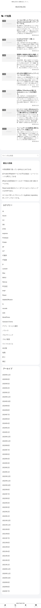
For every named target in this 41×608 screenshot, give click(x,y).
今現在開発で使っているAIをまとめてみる (16, 170)
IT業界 (4, 256)
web (3, 313)
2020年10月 (6, 578)
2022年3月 (6, 508)
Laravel (4, 269)
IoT (3, 251)
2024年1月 (6, 433)
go (3, 247)
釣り (3, 357)
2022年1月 (6, 516)
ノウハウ (5, 331)
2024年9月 (6, 406)
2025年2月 (6, 388)
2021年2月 (6, 561)
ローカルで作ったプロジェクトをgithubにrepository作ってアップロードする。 (20, 197)
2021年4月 (6, 552)
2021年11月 (6, 525)
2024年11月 (6, 397)
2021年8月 (6, 534)
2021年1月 (6, 565)
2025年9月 (6, 380)
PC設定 (5, 287)
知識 (3, 353)
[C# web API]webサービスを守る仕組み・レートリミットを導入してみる (20, 175)
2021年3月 (6, 556)
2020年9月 (6, 583)
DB (3, 225)
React (4, 295)
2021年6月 (6, 543)
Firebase (5, 238)
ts (3, 304)
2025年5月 (6, 384)
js (2, 265)
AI (3, 212)
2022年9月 (6, 490)
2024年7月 (6, 415)
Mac (3, 273)
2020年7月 (6, 591)
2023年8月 (6, 446)
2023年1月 (6, 472)
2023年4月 (6, 459)
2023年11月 (6, 441)
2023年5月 (6, 455)
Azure (4, 216)
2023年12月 (6, 437)
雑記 (3, 362)
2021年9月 (6, 530)
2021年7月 (6, 538)
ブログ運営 (6, 340)
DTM (4, 229)
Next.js (4, 282)
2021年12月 (6, 521)
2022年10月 (6, 485)
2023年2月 (6, 468)
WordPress (6, 318)
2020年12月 (6, 569)
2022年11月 (6, 481)
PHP (4, 291)
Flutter (4, 243)
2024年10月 (6, 402)
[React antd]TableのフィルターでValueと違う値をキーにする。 (20, 183)
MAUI (4, 278)
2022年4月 (6, 503)
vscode (4, 309)
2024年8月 (6, 410)
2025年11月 (6, 375)
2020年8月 (6, 587)
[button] (37, 156)
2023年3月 (6, 463)
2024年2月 (6, 428)
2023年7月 (6, 450)
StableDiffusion (7, 300)
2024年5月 (6, 419)
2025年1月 (6, 393)
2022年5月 (6, 499)
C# (3, 220)
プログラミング (7, 335)
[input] (20, 156)
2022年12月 (6, 477)
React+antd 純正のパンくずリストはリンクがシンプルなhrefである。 (20, 190)
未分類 (4, 348)
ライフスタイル (7, 344)
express (5, 234)
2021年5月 (6, 547)
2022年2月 (6, 512)
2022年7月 (6, 494)
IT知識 (4, 260)
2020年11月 (6, 574)
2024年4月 (6, 424)
